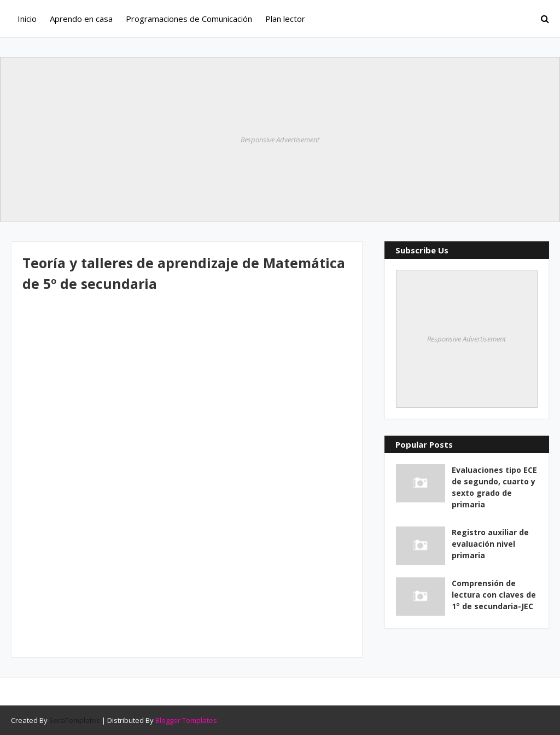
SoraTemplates (74, 720)
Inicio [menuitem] (27, 18)
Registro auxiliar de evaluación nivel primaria (490, 543)
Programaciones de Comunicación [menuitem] (189, 18)
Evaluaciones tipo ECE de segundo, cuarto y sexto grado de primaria (494, 487)
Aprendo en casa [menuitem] (81, 18)
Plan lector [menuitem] (285, 18)
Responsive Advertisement (280, 139)
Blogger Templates (186, 720)
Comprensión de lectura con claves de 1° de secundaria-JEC (494, 594)
